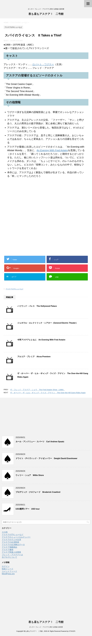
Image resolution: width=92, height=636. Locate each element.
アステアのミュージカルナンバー (16, 537)
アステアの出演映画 (10, 542)
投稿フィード (7, 569)
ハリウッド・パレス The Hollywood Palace (37, 306)
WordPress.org (8, 574)
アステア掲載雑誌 (9, 547)
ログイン (5, 566)
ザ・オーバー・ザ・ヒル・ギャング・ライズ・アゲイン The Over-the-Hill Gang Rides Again (48, 393)
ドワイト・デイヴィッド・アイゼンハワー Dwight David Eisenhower (46, 458)
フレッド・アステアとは (12, 555)
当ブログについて (9, 557)
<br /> (11, 195)
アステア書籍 (7, 550)
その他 (5, 532)
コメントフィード (9, 571)
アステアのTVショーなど (14, 289)
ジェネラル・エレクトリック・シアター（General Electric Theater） (47, 323)
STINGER (72, 631)
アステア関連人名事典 (11, 552)
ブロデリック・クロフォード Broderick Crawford (38, 492)
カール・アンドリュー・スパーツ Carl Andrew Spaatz (40, 442)
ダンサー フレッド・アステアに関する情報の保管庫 (46, 627)
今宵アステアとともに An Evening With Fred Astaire (41, 340)
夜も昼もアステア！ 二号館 (46, 14)
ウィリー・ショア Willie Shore (30, 475)
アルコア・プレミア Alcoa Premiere (34, 357)
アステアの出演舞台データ (13, 545)
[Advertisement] (46, 236)
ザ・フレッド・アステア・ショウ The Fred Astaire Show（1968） (37, 390)
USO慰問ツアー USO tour (28, 509)
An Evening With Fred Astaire (52, 150)
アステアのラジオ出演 (11, 540)
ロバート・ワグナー (43, 64)
